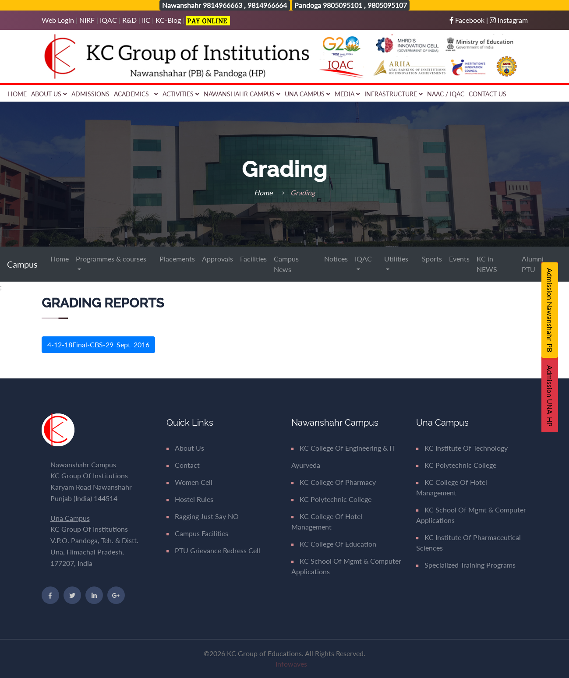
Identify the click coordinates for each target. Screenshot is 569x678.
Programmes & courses (111, 258)
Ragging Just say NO (202, 516)
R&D (129, 20)
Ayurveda (305, 465)
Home (17, 94)
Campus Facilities (197, 533)
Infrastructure (393, 94)
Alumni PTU (533, 263)
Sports (432, 258)
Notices (336, 258)
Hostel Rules (189, 499)
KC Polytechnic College (331, 499)
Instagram (509, 20)
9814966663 (222, 5)
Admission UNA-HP (550, 396)
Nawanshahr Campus (242, 94)
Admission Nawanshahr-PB (550, 310)
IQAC (108, 20)
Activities (181, 94)
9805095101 (342, 5)
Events (459, 258)
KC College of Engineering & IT (343, 448)
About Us (49, 94)
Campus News (286, 263)
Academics (136, 94)
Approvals (217, 258)
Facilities (253, 258)
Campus (23, 264)
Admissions (90, 94)
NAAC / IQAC (445, 94)
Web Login (59, 20)
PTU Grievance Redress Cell (213, 550)
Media (347, 94)
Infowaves (291, 664)
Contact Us (487, 94)
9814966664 (267, 5)
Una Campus (307, 94)
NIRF (87, 20)
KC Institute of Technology (462, 448)
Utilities (396, 258)
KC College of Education (333, 544)
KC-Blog (168, 20)
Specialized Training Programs (466, 565)
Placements (177, 258)
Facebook (468, 20)
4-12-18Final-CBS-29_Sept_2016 (98, 344)
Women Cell (189, 482)
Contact (183, 465)
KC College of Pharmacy (333, 482)
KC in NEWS (487, 263)
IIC (146, 20)
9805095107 (387, 5)
